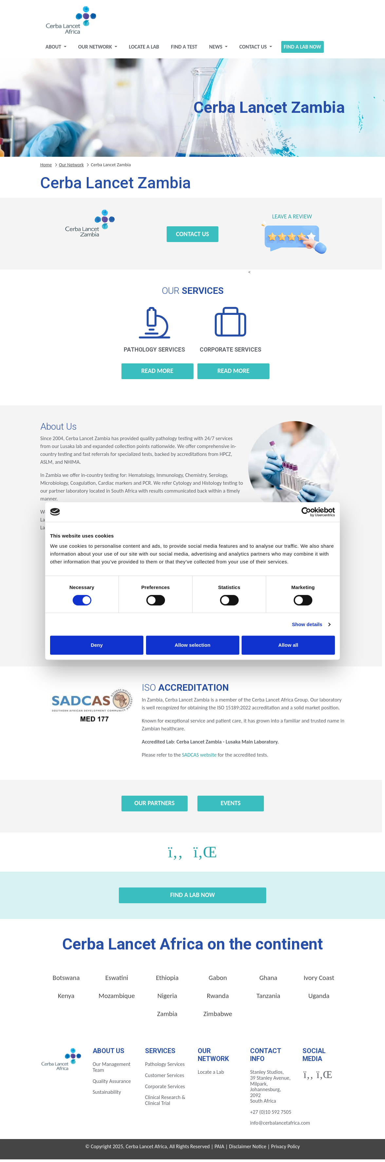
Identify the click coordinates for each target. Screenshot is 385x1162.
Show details (307, 624)
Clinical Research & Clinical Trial (165, 1103)
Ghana (268, 980)
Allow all (288, 645)
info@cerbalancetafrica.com (280, 1125)
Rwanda (218, 998)
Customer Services (164, 1078)
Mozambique (117, 998)
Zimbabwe (217, 1016)
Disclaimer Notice (247, 1149)
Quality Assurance (112, 1084)
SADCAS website (199, 757)
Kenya (66, 998)
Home (46, 167)
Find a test (184, 49)
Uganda (319, 998)
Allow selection (192, 645)
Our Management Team (111, 1070)
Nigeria (167, 998)
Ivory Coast (318, 980)
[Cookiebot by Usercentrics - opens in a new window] (306, 512)
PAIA (219, 1149)
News (216, 49)
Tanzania (268, 998)
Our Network (95, 49)
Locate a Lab (144, 49)
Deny (97, 645)
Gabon (218, 980)
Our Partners (154, 805)
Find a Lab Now (302, 49)
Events (231, 805)
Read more (157, 373)
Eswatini (116, 980)
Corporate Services (165, 1089)
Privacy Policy (285, 1149)
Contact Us (253, 49)
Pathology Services (165, 1067)
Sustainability (107, 1094)
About (54, 49)
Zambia (167, 1016)
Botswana (66, 980)
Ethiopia (167, 980)
